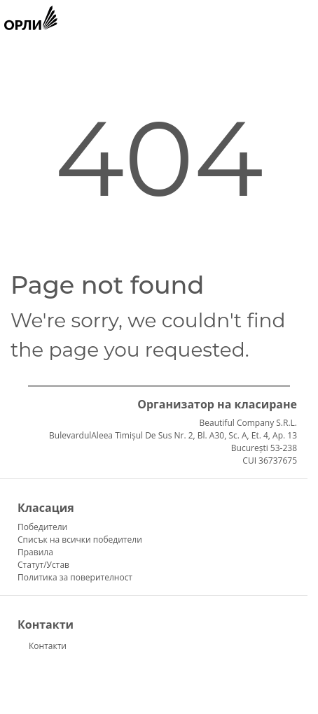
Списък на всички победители (80, 539)
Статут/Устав (43, 565)
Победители (42, 527)
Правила (35, 552)
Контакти (48, 646)
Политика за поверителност (75, 577)
